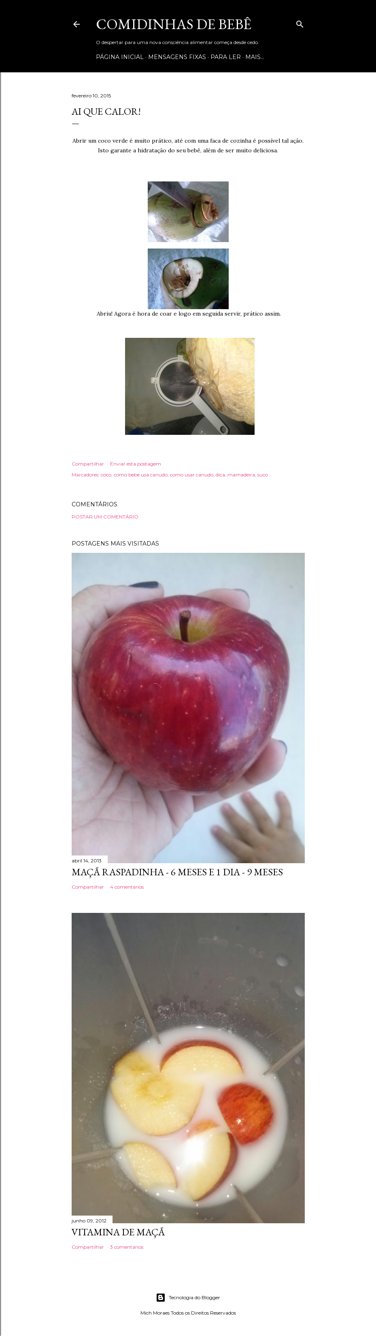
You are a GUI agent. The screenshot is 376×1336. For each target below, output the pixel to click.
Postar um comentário (105, 517)
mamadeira (241, 475)
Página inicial (120, 57)
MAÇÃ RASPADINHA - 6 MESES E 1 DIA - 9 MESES (177, 872)
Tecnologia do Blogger (188, 1297)
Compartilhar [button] (88, 464)
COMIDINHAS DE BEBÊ (173, 24)
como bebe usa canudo (141, 475)
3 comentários (126, 1247)
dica (220, 475)
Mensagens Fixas (177, 57)
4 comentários (127, 887)
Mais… (254, 57)
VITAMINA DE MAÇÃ (118, 1232)
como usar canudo (191, 475)
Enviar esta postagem (135, 464)
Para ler (225, 57)
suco (262, 475)
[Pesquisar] (300, 22)
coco (106, 475)
